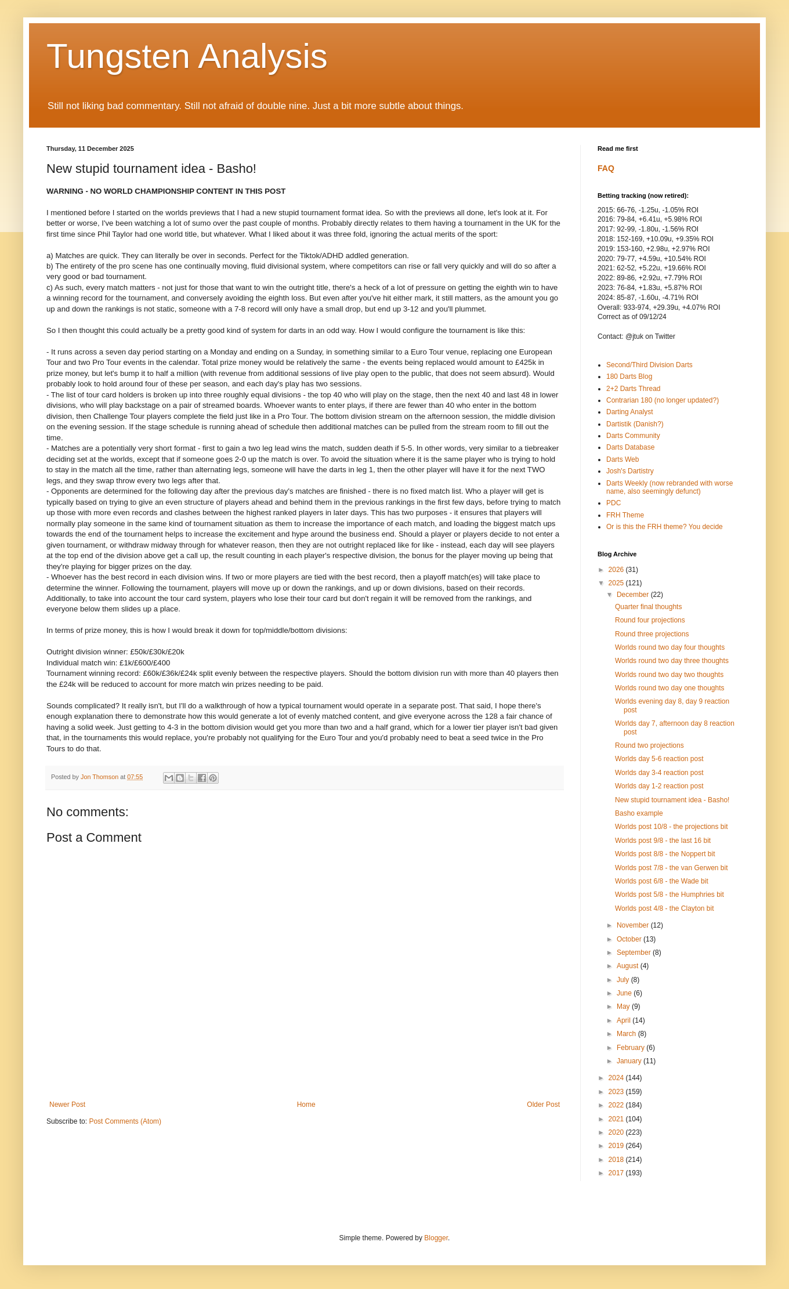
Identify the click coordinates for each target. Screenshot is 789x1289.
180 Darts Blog (629, 376)
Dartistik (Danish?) (635, 424)
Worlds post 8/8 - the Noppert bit (665, 854)
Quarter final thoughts (648, 607)
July (624, 980)
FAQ (606, 168)
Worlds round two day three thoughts (672, 661)
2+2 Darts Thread (633, 389)
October (630, 939)
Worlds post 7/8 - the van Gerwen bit (671, 868)
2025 (617, 583)
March (627, 1034)
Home (306, 1104)
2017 (617, 1173)
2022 (617, 1105)
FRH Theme (625, 515)
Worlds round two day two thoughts (669, 675)
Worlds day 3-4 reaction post (659, 773)
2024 (617, 1078)
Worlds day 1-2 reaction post (659, 786)
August (628, 966)
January (630, 1061)
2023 (617, 1092)
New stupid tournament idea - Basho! (672, 800)
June (625, 993)
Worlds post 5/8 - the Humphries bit (669, 894)
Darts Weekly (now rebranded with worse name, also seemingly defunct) (669, 487)
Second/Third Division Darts (649, 365)
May (624, 1006)
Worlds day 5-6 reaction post (659, 759)
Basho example (639, 813)
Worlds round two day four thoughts (670, 647)
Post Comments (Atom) (125, 1121)
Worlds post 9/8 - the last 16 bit (663, 841)
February (631, 1048)
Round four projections (650, 620)
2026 (617, 570)
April (624, 1020)
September (635, 952)
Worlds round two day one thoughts (670, 688)
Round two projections (649, 745)
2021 (617, 1119)
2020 (617, 1132)
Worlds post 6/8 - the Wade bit (661, 881)
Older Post (543, 1104)
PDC (613, 503)
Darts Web (622, 459)
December (634, 595)
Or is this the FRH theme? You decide (664, 527)
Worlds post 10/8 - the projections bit (671, 827)
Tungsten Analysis (187, 56)
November (634, 925)
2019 (617, 1146)
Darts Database (630, 447)
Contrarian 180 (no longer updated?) (662, 400)
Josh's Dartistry (630, 471)
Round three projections (652, 634)
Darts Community (633, 436)
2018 (617, 1160)
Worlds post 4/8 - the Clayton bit (664, 908)
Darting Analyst (629, 412)
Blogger (436, 1238)
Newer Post (67, 1104)
